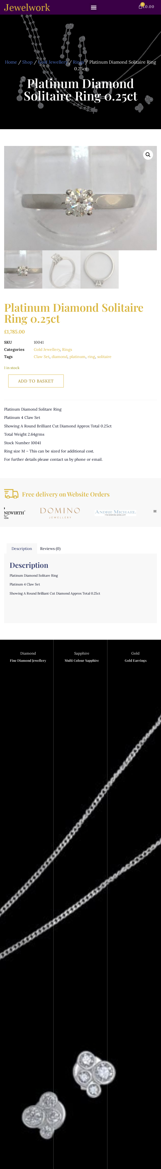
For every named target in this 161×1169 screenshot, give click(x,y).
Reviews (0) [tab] (50, 548)
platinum (77, 356)
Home (11, 62)
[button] (93, 7)
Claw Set (41, 356)
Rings (78, 62)
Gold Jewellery (53, 62)
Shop (27, 62)
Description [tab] (22, 548)
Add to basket (36, 381)
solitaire (104, 356)
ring (91, 356)
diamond (59, 356)
